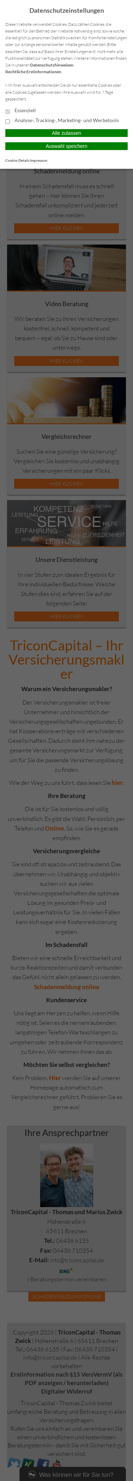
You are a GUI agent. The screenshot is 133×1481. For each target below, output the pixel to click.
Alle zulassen (66, 133)
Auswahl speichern (67, 146)
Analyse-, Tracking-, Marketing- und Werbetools (62, 120)
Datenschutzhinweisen (51, 65)
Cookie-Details (17, 160)
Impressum (38, 160)
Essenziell (20, 111)
